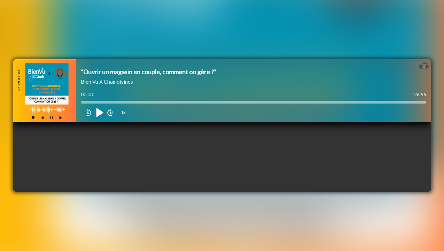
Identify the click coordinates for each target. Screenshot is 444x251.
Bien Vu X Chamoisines (107, 81)
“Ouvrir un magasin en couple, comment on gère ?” (148, 72)
